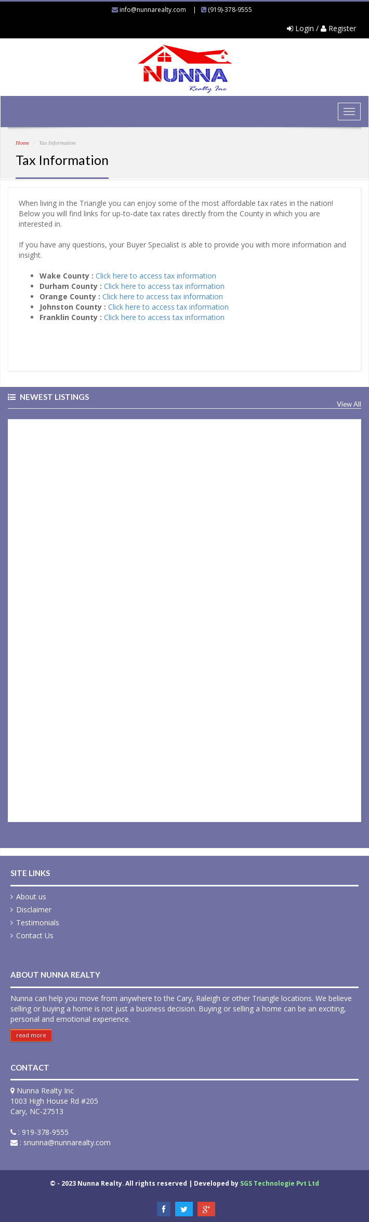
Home (22, 143)
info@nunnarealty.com (153, 9)
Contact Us (35, 935)
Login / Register (321, 28)
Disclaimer (33, 909)
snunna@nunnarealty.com (67, 1142)
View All (349, 404)
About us (31, 896)
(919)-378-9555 (230, 9)
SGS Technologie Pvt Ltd (279, 1183)
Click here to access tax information (156, 276)
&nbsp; (117, 619)
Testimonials (37, 922)
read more (31, 1035)
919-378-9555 (45, 1132)
